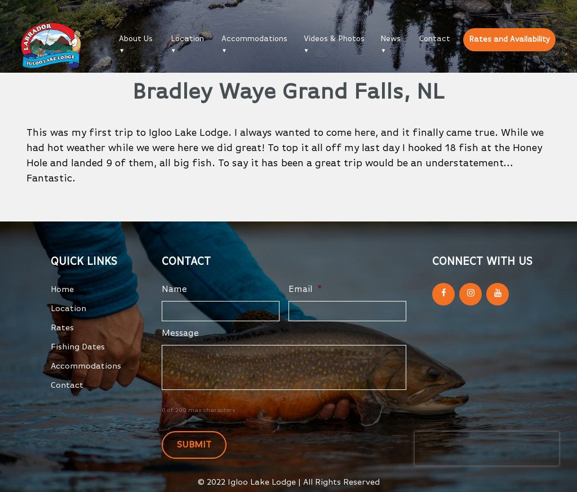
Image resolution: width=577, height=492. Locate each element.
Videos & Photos (334, 39)
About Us (136, 39)
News (390, 39)
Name (174, 289)
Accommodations (254, 39)
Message (180, 333)
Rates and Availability (509, 39)
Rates (62, 327)
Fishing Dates (78, 347)
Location (187, 39)
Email (305, 289)
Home (62, 289)
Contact (434, 39)
